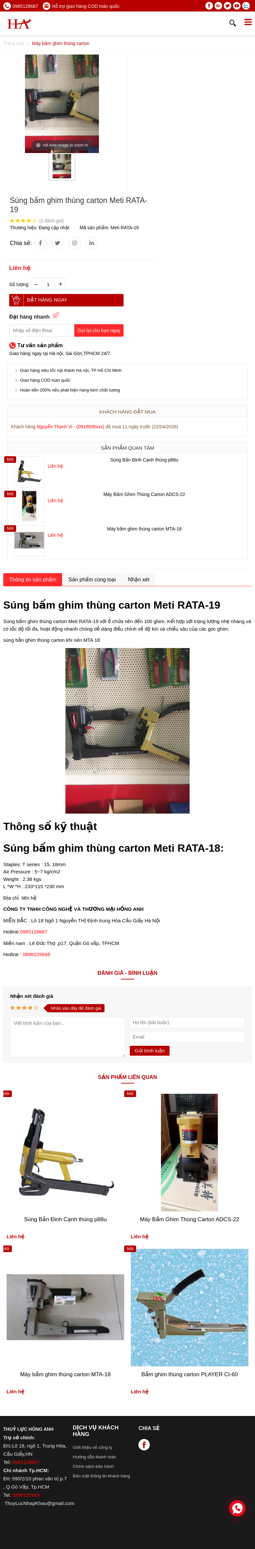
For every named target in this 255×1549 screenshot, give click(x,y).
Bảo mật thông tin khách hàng (101, 1475)
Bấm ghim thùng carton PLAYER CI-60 (189, 1374)
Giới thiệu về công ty (92, 1447)
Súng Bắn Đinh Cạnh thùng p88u (144, 459)
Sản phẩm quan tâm (127, 448)
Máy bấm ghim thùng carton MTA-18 (144, 528)
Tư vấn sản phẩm (40, 345)
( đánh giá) (51, 220)
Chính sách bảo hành (93, 1466)
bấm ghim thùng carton (41, 621)
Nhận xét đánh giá (31, 996)
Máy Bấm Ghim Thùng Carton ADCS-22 (144, 494)
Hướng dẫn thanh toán (94, 1456)
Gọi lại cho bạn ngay (99, 330)
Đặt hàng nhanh (29, 317)
